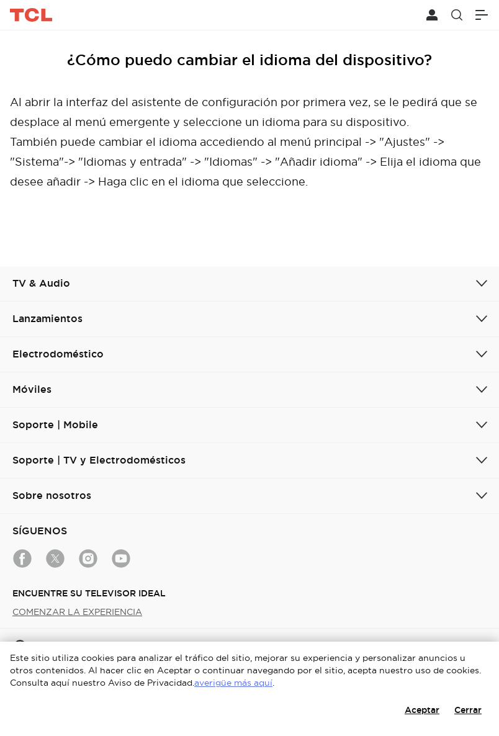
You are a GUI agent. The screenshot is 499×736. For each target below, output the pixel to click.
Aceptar (422, 710)
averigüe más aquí (233, 682)
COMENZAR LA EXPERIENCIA (77, 611)
